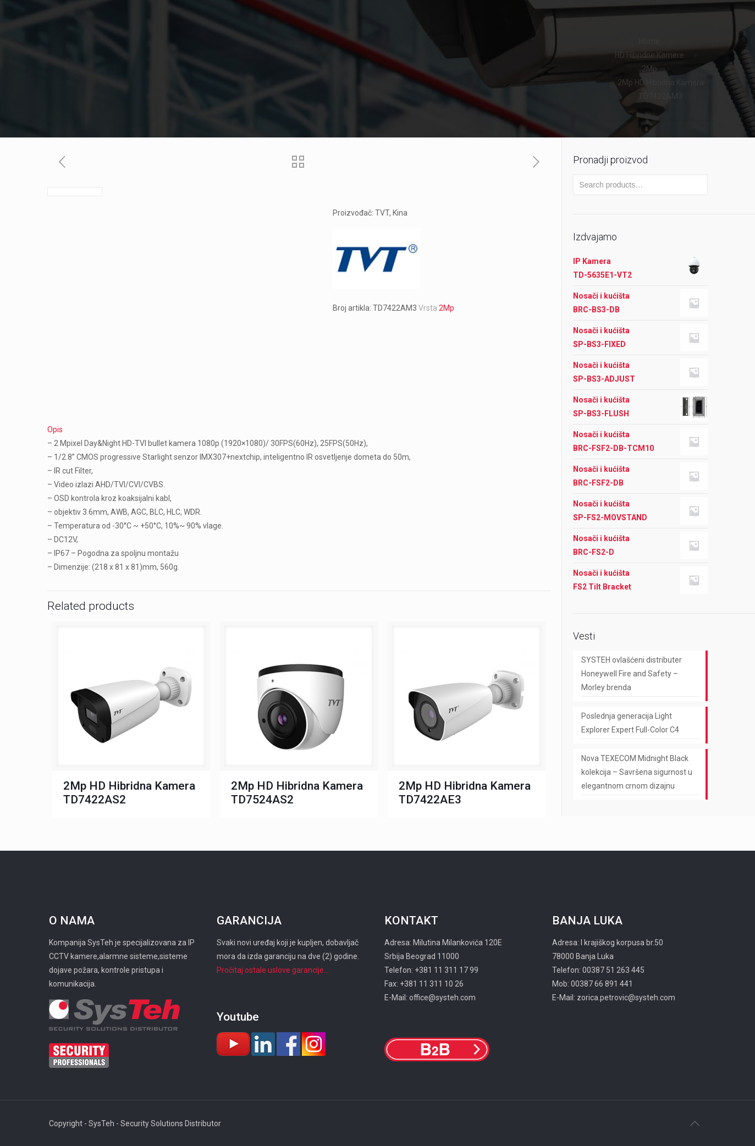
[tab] (299, 430)
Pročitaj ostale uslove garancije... (273, 970)
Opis (55, 429)
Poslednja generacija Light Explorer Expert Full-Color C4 (630, 723)
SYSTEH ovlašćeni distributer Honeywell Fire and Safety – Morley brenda (631, 673)
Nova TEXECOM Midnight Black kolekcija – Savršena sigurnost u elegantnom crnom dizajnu (636, 772)
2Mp (649, 68)
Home (649, 41)
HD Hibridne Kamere (649, 55)
